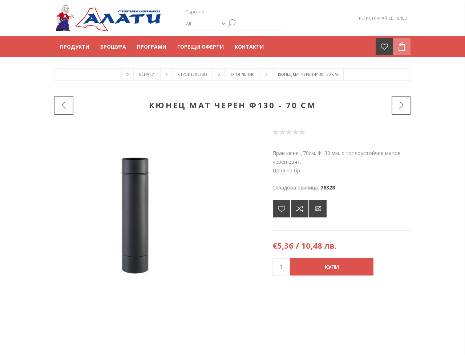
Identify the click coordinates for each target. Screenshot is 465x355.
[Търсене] (226, 12)
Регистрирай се (376, 18)
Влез (402, 18)
